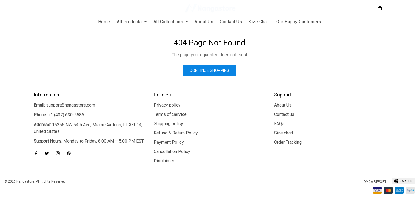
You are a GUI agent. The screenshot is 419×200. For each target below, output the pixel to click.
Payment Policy (169, 135)
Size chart (283, 126)
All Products (132, 21)
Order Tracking (288, 135)
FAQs (279, 117)
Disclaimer (164, 154)
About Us (204, 21)
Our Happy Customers (298, 21)
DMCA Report (375, 175)
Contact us (284, 107)
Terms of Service (170, 107)
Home (104, 21)
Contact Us (231, 21)
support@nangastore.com (70, 98)
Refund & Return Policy (176, 126)
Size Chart (259, 21)
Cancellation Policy (172, 145)
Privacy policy (167, 98)
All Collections (170, 21)
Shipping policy (168, 117)
